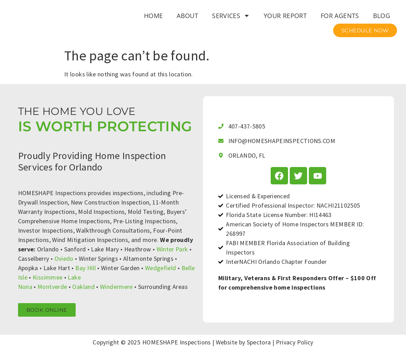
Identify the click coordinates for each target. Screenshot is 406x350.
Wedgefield (160, 268)
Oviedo (64, 258)
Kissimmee (47, 277)
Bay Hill (85, 268)
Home (153, 15)
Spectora (259, 342)
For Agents (340, 15)
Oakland (83, 287)
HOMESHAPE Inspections (176, 342)
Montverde (52, 287)
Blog (381, 15)
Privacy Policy (294, 342)
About (187, 15)
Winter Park (172, 249)
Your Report (285, 15)
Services (231, 15)
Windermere (116, 287)
